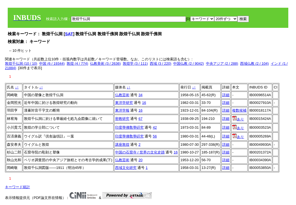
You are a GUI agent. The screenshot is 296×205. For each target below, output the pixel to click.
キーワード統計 (17, 187)
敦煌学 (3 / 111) (135, 63)
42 (155, 127)
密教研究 (122, 119)
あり (238, 119)
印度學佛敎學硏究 (129, 127)
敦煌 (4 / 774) (77, 63)
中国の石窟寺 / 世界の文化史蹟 (140, 152)
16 (144, 103)
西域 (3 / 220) (160, 63)
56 (155, 136)
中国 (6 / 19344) (52, 63)
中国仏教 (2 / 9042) (188, 63)
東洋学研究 (124, 103)
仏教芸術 (122, 95)
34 (140, 95)
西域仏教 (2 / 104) (254, 63)
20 (140, 160)
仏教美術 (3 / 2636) (105, 63)
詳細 (225, 95)
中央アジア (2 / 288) (222, 63)
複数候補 (239, 110)
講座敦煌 (122, 144)
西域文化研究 (126, 168)
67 (140, 119)
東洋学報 (122, 110)
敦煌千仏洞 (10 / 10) (21, 63)
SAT (69, 33)
